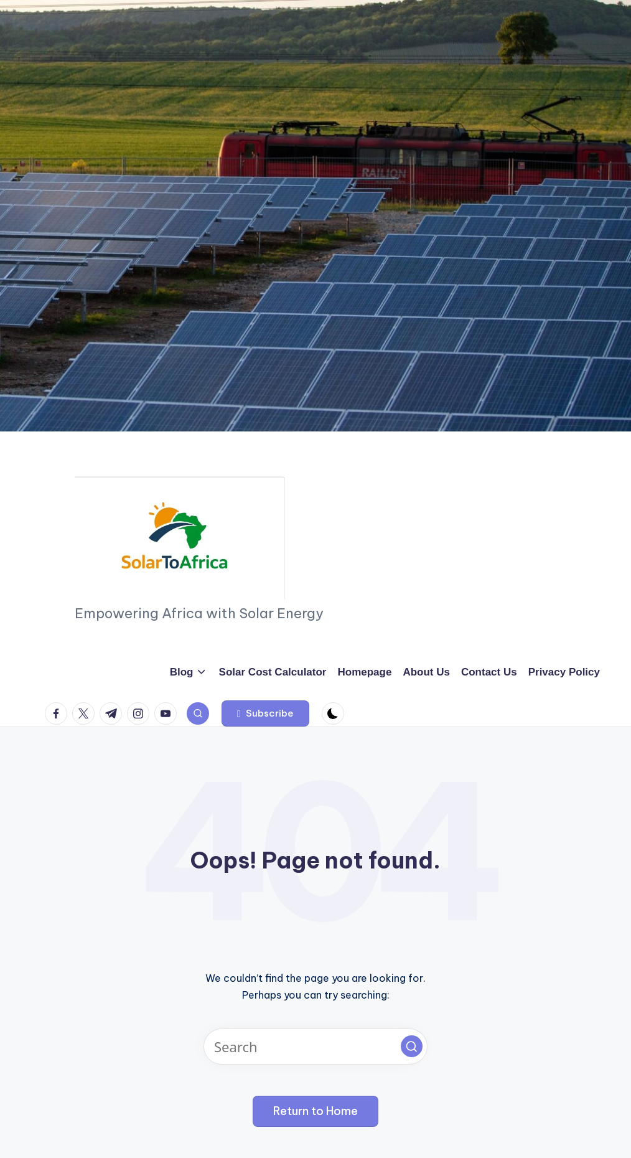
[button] (265, 713)
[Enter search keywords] (315, 1047)
